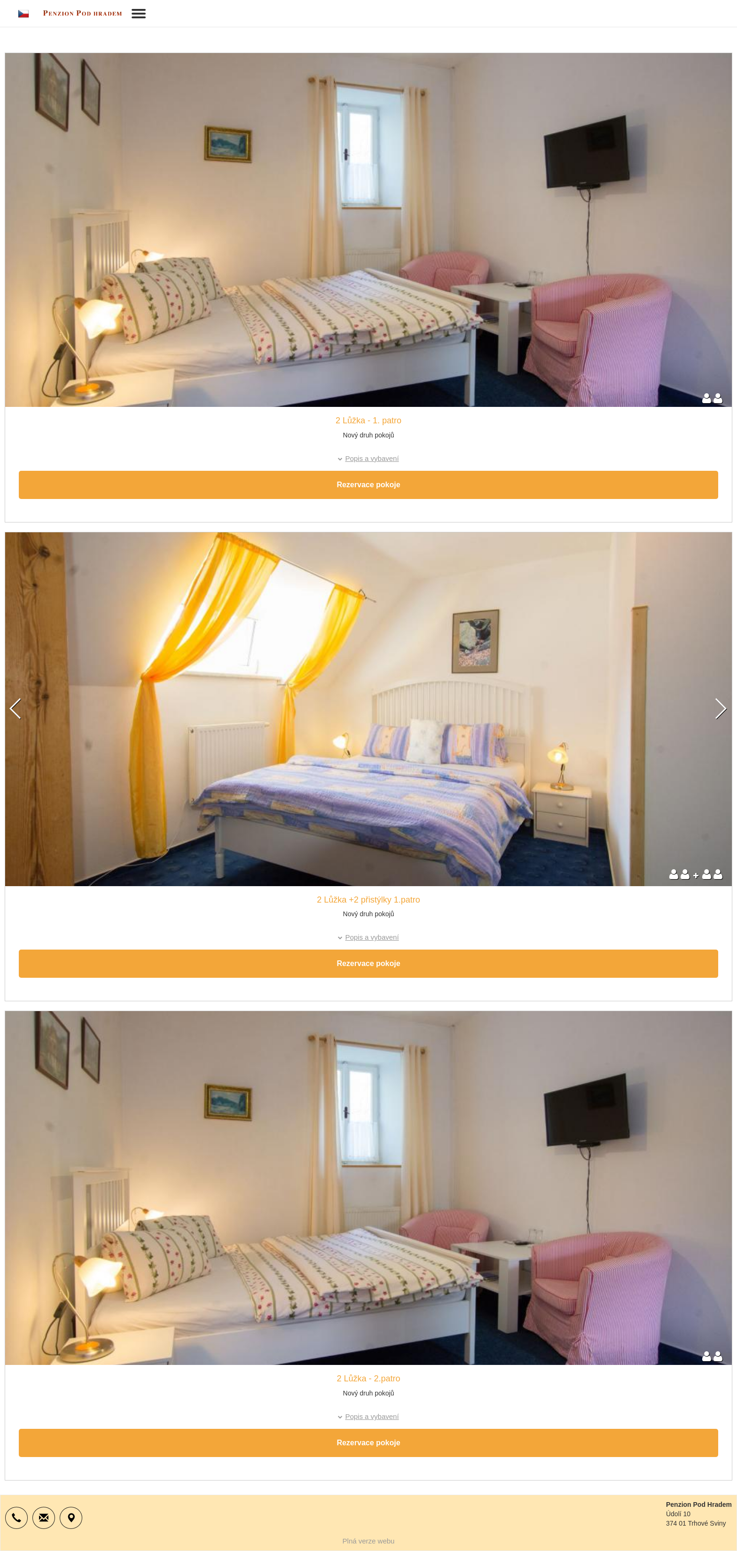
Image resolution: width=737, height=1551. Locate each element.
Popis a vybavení (372, 458)
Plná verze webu (369, 1541)
